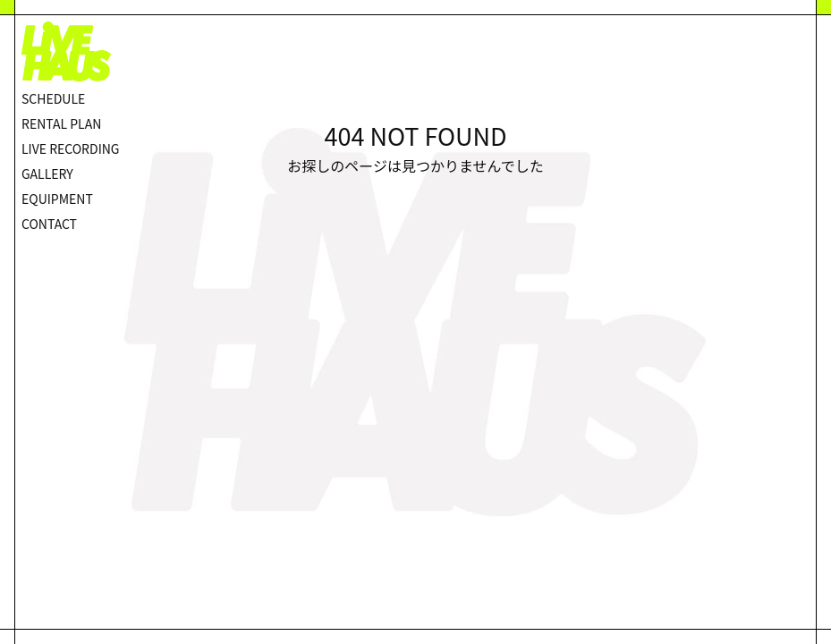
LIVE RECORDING (70, 148)
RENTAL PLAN (61, 123)
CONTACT (49, 224)
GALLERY (47, 173)
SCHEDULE (53, 98)
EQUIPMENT (57, 199)
